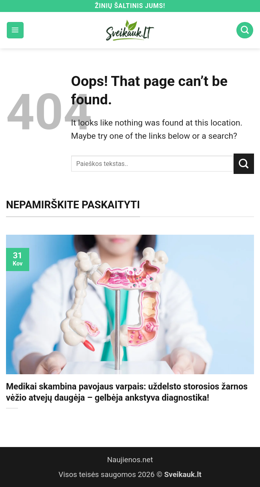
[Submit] (244, 164)
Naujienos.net (130, 459)
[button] (15, 30)
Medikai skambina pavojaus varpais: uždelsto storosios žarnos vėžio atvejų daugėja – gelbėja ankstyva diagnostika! (127, 392)
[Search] (244, 30)
